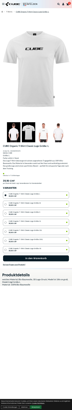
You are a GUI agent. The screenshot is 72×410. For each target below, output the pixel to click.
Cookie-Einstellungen (10, 407)
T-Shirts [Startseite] (9, 12)
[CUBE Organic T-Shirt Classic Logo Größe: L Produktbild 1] (13, 132)
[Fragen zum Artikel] (36, 264)
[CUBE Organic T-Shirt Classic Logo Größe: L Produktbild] (36, 69)
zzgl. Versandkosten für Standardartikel (28, 183)
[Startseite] (2, 11)
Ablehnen (24, 407)
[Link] (3, 4)
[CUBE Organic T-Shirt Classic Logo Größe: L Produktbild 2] (28, 132)
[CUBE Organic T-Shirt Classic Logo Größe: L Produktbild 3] (43, 132)
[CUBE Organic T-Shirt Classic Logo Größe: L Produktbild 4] (58, 132)
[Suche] (58, 4)
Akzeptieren (36, 407)
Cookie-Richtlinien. (38, 403)
